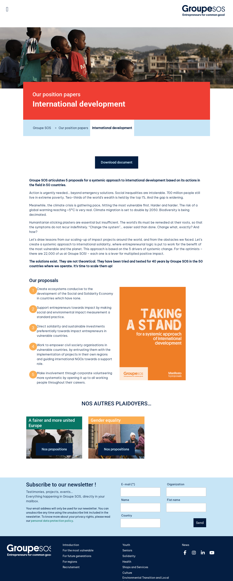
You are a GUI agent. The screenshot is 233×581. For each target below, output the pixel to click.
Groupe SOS (42, 128)
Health (126, 561)
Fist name (173, 500)
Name (125, 500)
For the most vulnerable (78, 550)
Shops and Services (135, 567)
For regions (70, 561)
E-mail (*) (128, 484)
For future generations (77, 556)
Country (126, 515)
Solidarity (128, 556)
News (185, 545)
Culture (127, 573)
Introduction (71, 545)
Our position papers (73, 128)
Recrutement (71, 567)
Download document (116, 162)
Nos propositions (54, 449)
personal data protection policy (52, 521)
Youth (126, 545)
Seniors (127, 550)
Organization (175, 484)
